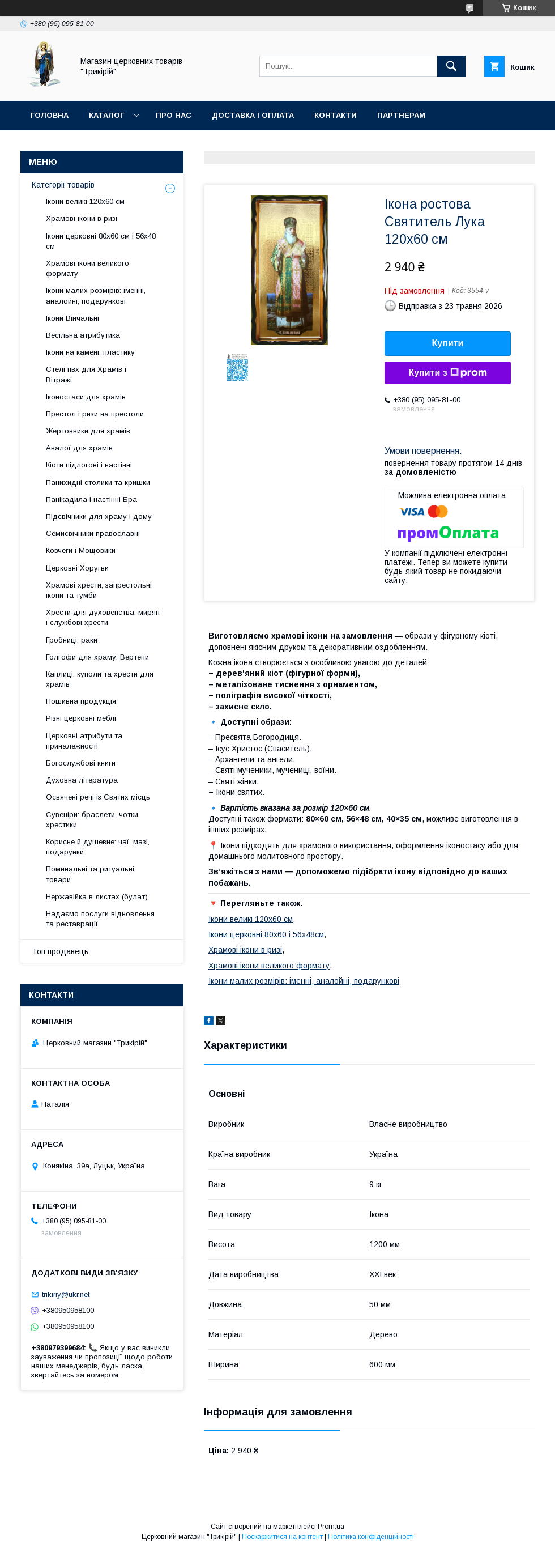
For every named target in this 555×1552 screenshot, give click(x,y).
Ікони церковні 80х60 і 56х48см (266, 934)
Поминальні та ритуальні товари (90, 874)
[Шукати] (451, 66)
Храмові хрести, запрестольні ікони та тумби (99, 590)
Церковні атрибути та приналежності (84, 741)
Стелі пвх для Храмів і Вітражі (86, 374)
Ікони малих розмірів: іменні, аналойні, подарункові (303, 980)
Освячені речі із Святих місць (98, 797)
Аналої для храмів (79, 448)
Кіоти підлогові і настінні (89, 465)
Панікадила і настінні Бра (91, 499)
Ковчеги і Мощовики (81, 550)
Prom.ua (331, 1526)
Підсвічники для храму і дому (99, 516)
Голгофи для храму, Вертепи (97, 657)
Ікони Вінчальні (72, 318)
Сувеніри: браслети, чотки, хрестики (93, 819)
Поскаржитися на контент (282, 1537)
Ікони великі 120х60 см (250, 919)
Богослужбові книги (81, 763)
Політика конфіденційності (371, 1537)
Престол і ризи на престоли (95, 414)
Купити (448, 343)
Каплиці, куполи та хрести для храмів (99, 679)
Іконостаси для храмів (86, 397)
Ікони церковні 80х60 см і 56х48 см (101, 241)
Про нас (173, 115)
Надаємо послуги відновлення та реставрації (100, 918)
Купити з (447, 373)
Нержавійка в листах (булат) (97, 896)
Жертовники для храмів (88, 431)
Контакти (335, 115)
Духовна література (82, 780)
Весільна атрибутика (83, 335)
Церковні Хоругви (77, 568)
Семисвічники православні (93, 533)
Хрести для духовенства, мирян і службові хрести (103, 617)
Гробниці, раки (71, 640)
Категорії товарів (63, 184)
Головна (50, 115)
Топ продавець (60, 951)
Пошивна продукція (81, 701)
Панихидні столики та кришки (98, 482)
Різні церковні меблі (81, 718)
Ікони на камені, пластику (90, 352)
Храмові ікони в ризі (245, 949)
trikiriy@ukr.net (65, 1294)
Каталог (106, 115)
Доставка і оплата (253, 115)
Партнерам (401, 115)
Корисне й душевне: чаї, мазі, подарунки (98, 846)
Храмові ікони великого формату (269, 965)
